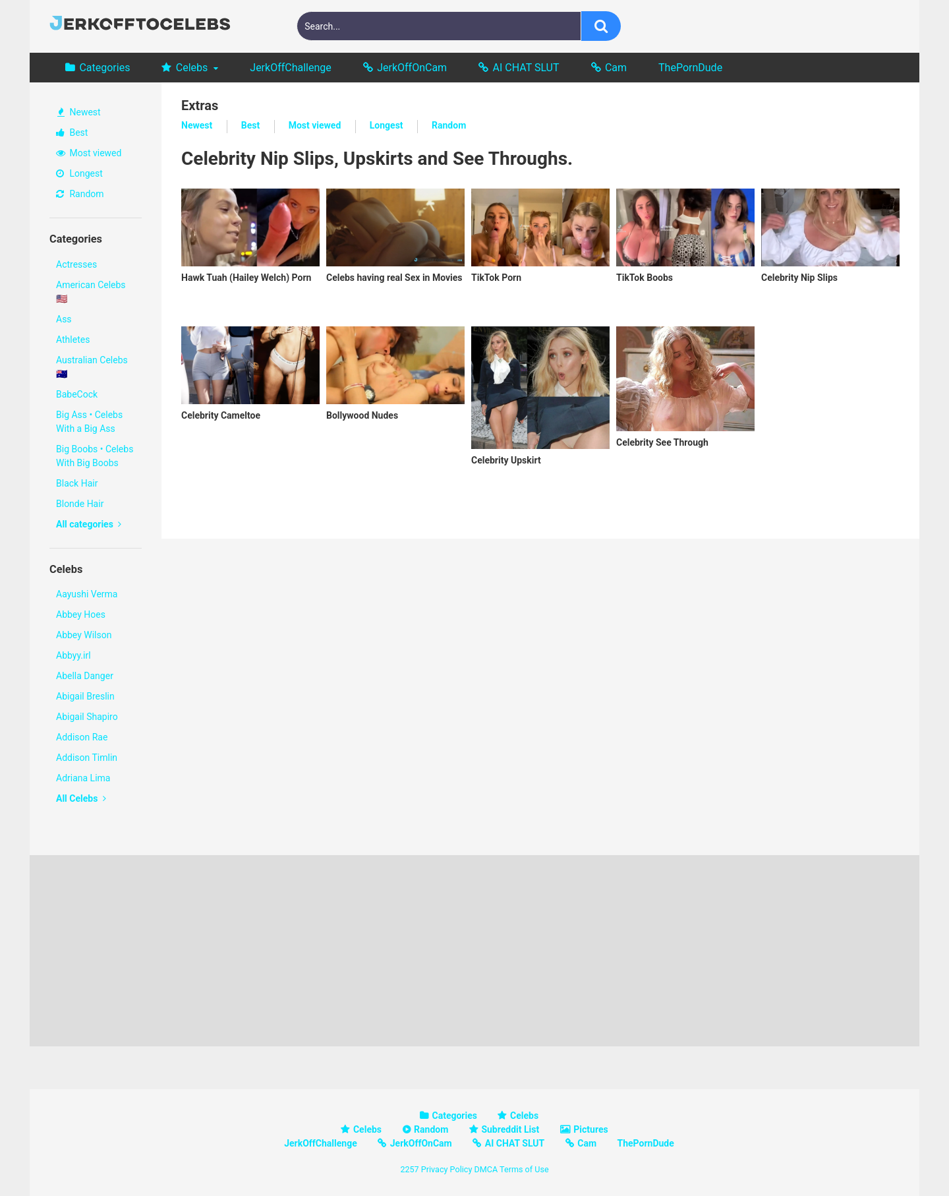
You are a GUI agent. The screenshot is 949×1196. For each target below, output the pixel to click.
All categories (88, 524)
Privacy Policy (447, 1169)
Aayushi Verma (86, 594)
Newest (79, 112)
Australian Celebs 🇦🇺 (92, 367)
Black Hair (77, 483)
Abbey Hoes (80, 614)
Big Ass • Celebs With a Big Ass (89, 421)
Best (72, 132)
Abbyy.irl (73, 655)
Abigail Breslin (85, 696)
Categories (104, 67)
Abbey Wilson (83, 635)
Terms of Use (524, 1169)
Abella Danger (84, 676)
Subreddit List (510, 1129)
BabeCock (77, 394)
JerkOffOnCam (412, 67)
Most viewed (88, 153)
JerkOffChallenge (290, 67)
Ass (64, 319)
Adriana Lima (83, 778)
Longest (79, 173)
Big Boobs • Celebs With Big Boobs (94, 456)
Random (80, 194)
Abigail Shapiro (87, 716)
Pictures (590, 1129)
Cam (616, 67)
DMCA (486, 1169)
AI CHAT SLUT (526, 67)
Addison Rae (81, 737)
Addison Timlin (86, 757)
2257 (409, 1169)
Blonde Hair (79, 503)
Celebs (192, 67)
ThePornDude (690, 67)
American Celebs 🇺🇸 (91, 292)
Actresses (76, 264)
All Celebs (81, 798)
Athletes (73, 339)
